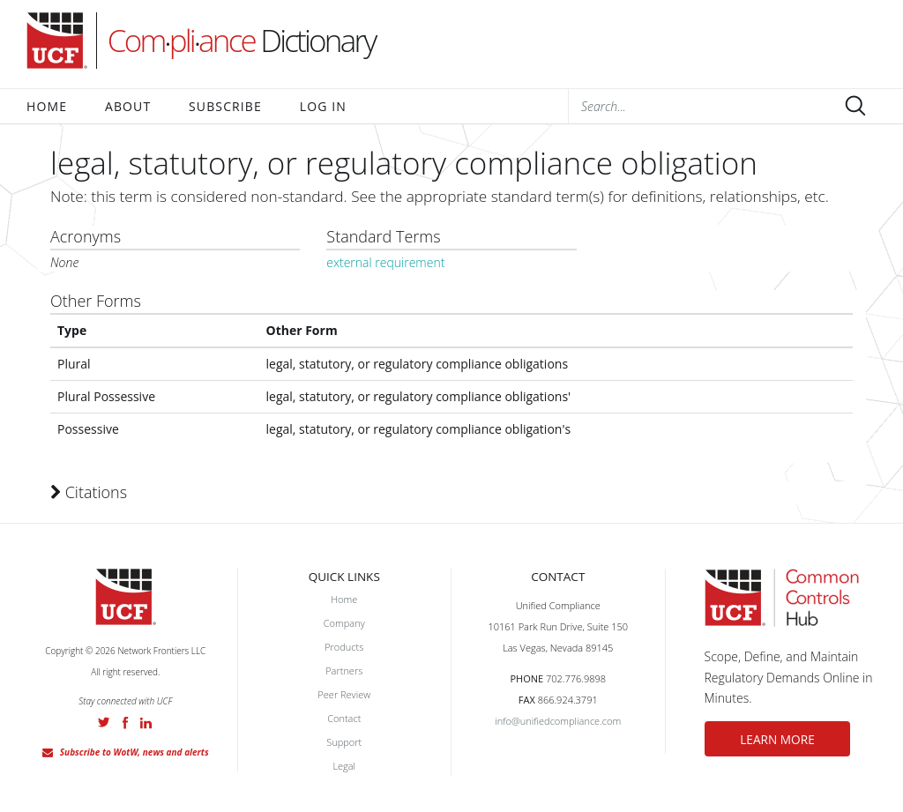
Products (344, 646)
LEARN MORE (784, 740)
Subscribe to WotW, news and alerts (134, 752)
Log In (323, 106)
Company (344, 622)
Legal (343, 765)
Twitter (104, 722)
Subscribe (225, 106)
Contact (344, 718)
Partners (343, 670)
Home (46, 106)
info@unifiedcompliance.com (558, 720)
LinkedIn (146, 723)
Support (344, 742)
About (128, 106)
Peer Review (343, 694)
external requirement (385, 262)
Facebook (125, 723)
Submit (855, 105)
